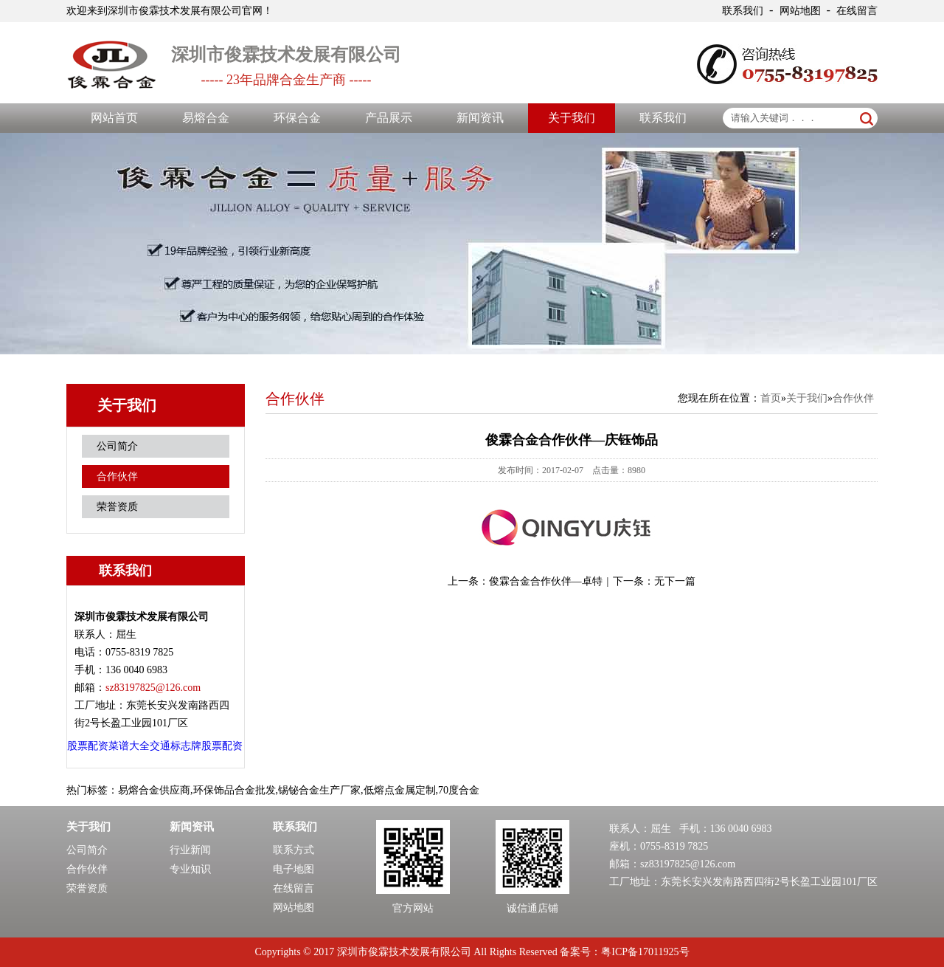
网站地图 (800, 10)
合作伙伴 (117, 476)
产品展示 (388, 117)
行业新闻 (190, 850)
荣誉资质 (117, 506)
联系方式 (293, 850)
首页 (770, 398)
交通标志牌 (175, 745)
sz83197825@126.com (687, 864)
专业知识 (190, 869)
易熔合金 (205, 117)
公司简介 (117, 446)
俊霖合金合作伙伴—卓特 (546, 581)
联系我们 (742, 10)
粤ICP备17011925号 (645, 951)
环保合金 (297, 117)
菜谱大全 (129, 745)
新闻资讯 (480, 117)
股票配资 (87, 745)
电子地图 (293, 869)
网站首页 (114, 117)
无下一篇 (674, 581)
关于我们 (571, 117)
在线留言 (857, 10)
